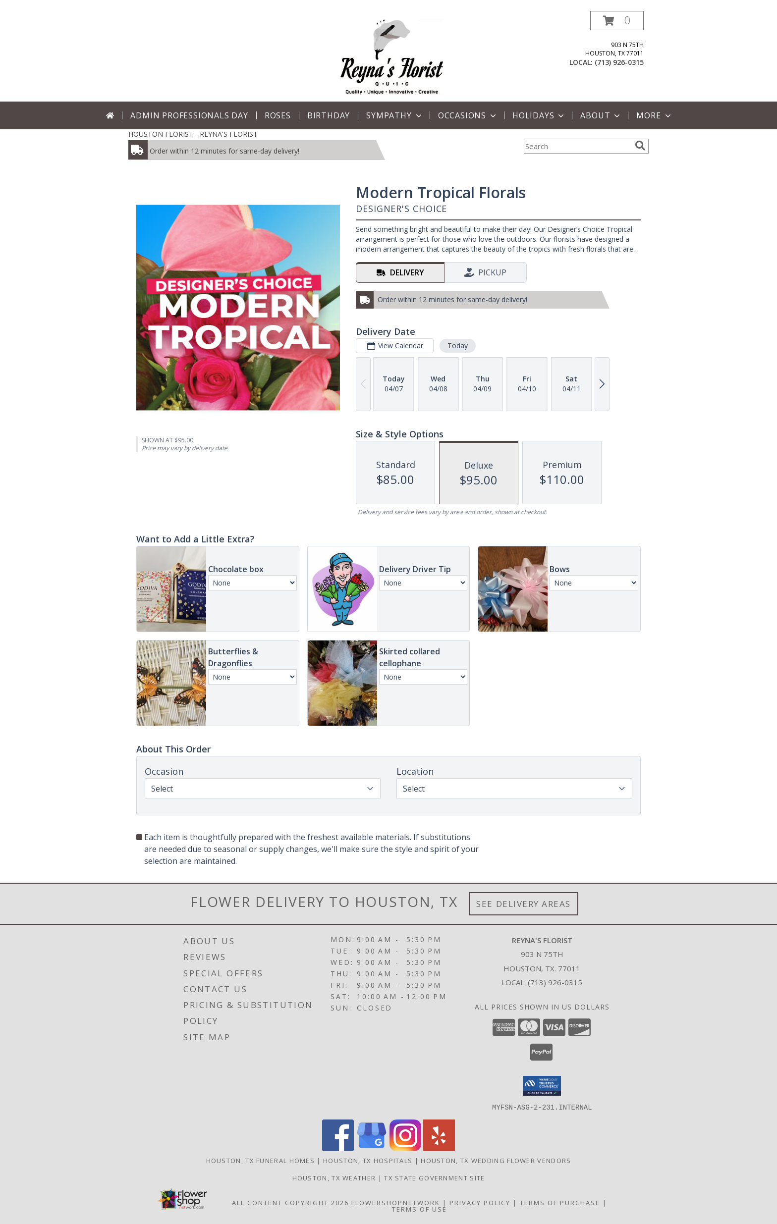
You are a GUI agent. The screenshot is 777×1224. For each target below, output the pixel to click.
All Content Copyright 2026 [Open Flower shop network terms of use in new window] (290, 1202)
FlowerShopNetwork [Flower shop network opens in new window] (395, 1202)
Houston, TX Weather (334, 1177)
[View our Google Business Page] (372, 1148)
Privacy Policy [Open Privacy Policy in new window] (479, 1202)
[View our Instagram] (405, 1148)
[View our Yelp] (439, 1148)
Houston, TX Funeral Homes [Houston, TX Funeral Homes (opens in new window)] (260, 1160)
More (654, 115)
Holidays (539, 115)
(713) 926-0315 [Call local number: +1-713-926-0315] (619, 62)
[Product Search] (577, 146)
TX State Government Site (434, 1177)
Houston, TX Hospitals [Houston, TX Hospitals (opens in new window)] (367, 1160)
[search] (640, 145)
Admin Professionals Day (189, 115)
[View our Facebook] (338, 1148)
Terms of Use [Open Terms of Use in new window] (419, 1208)
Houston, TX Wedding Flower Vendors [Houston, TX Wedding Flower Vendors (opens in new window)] (496, 1160)
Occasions (468, 115)
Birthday (328, 115)
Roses (278, 115)
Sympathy (394, 115)
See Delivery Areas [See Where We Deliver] (523, 903)
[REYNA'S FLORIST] (392, 56)
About (601, 115)
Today (457, 345)
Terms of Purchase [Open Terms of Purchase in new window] (560, 1202)
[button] (617, 20)
